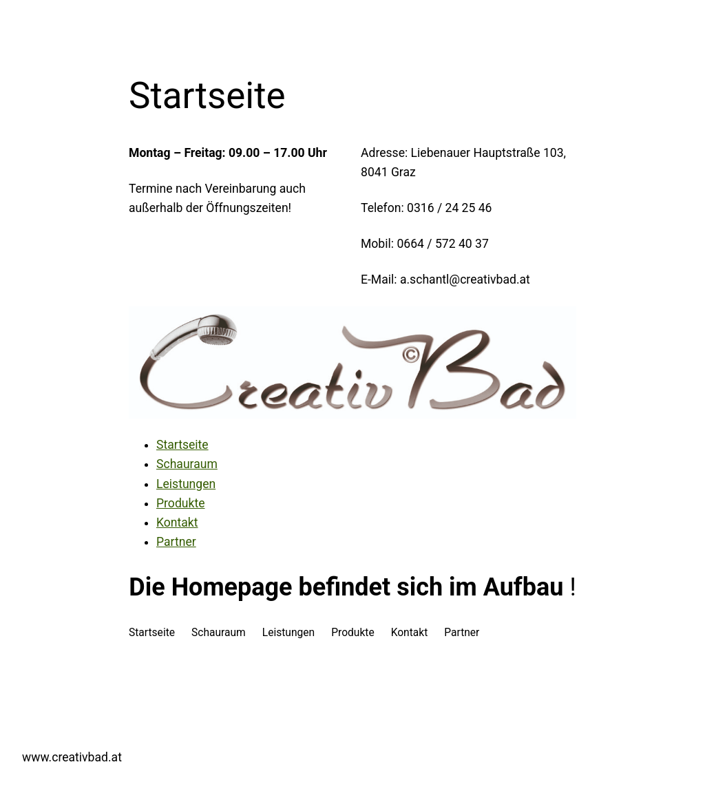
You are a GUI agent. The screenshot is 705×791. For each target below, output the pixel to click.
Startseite (182, 445)
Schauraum (187, 464)
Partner (176, 542)
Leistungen (185, 484)
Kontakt (177, 522)
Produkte (180, 503)
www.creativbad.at (72, 757)
